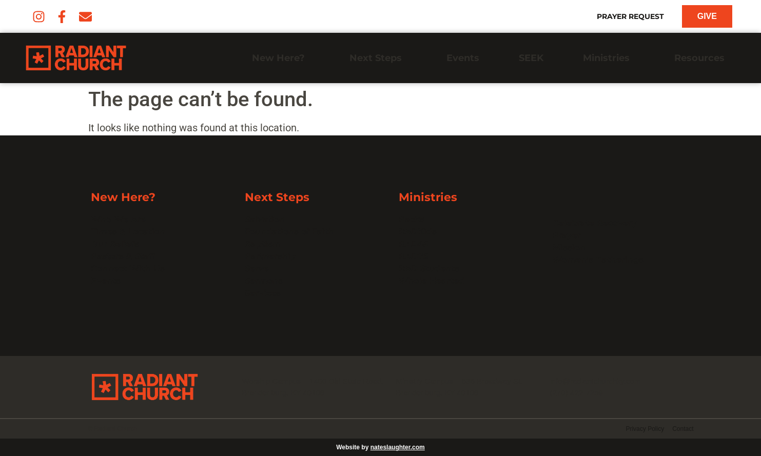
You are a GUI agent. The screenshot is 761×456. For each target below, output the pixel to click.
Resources (702, 58)
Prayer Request (630, 16)
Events (462, 58)
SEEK (531, 58)
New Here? (281, 58)
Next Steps (378, 58)
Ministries (609, 58)
